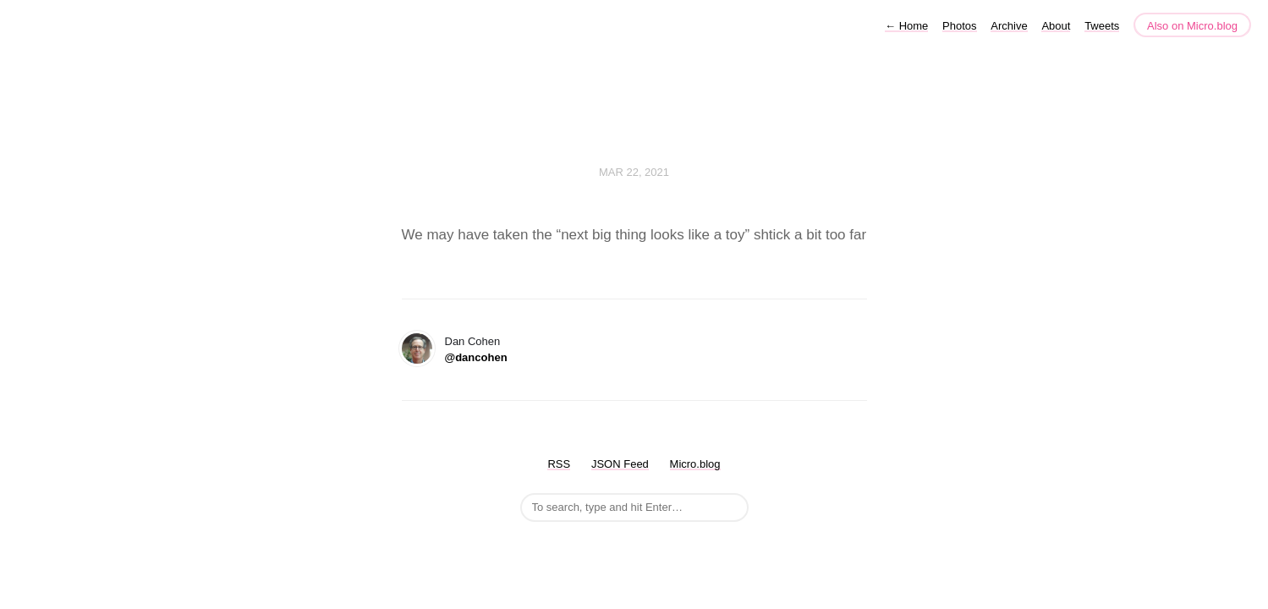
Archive (1009, 25)
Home (906, 25)
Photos (959, 25)
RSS (558, 464)
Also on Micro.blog (1192, 25)
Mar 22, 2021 (634, 172)
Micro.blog (695, 464)
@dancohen (476, 357)
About (1055, 25)
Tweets (1101, 25)
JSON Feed (620, 464)
